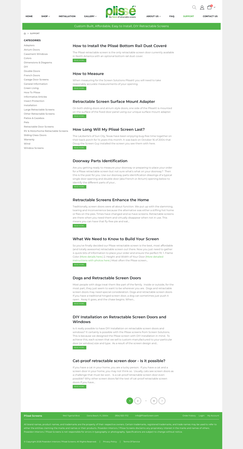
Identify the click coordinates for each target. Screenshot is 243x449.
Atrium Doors (32, 49)
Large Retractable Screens (40, 110)
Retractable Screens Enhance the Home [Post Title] (111, 200)
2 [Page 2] (137, 400)
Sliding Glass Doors (36, 140)
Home (29, 16)
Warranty (30, 144)
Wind (27, 148)
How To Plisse (32, 93)
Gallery (89, 16)
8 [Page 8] (154, 400)
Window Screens (34, 153)
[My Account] (202, 8)
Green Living (32, 88)
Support (188, 16)
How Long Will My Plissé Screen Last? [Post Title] (109, 129)
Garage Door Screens (37, 80)
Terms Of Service (131, 441)
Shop (44, 16)
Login (202, 415)
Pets (27, 123)
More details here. (91, 256)
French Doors (32, 75)
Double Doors (32, 71)
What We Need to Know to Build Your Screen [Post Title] (116, 239)
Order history (189, 415)
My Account (213, 415)
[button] (194, 7)
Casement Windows (36, 54)
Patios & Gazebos (34, 119)
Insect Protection (35, 101)
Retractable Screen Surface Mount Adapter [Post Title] (114, 101)
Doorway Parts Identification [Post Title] (100, 161)
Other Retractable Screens (40, 114)
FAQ (171, 16)
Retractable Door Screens (40, 127)
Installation (67, 16)
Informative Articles (36, 97)
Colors (28, 58)
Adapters (30, 45)
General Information (36, 84)
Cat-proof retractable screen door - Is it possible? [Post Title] (119, 361)
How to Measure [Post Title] (88, 73)
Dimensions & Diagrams (39, 62)
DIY (26, 67)
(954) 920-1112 (121, 415)
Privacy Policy (110, 441)
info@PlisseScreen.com (147, 415)
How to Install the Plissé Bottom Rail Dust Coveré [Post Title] (120, 46)
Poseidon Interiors (51, 441)
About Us (152, 16)
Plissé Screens (69, 441)
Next (162, 400)
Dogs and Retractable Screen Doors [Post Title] (107, 278)
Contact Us (210, 16)
